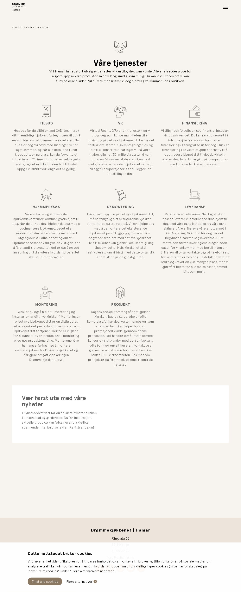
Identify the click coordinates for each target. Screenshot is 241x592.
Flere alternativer (79, 581)
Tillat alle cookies (45, 581)
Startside (18, 27)
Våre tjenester (38, 27)
